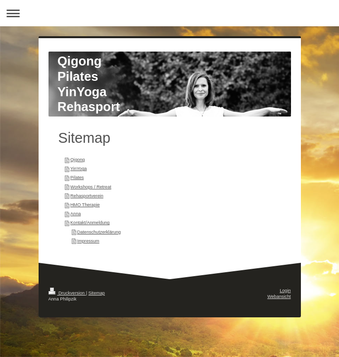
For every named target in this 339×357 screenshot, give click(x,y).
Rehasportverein (86, 195)
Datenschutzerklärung (99, 232)
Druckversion (67, 293)
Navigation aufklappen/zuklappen (169, 13)
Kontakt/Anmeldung (89, 222)
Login (285, 290)
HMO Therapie (84, 204)
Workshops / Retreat (90, 186)
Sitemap (97, 293)
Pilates (77, 177)
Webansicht (279, 296)
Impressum (88, 240)
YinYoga (78, 168)
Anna (75, 213)
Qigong (77, 159)
